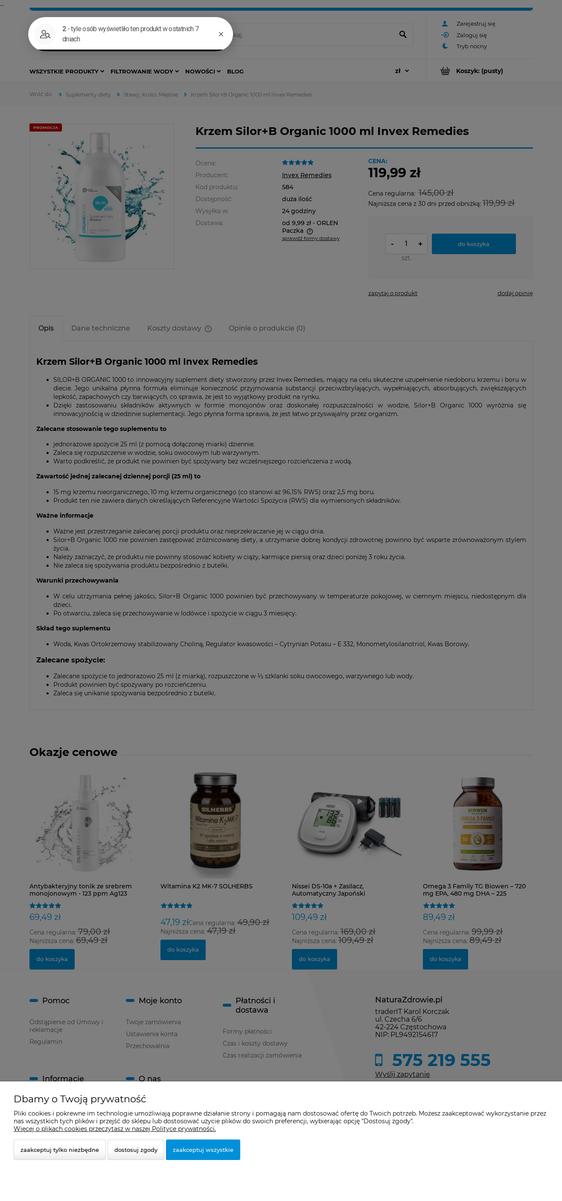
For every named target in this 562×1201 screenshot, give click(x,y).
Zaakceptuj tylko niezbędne (59, 1149)
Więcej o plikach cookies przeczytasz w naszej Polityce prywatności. (115, 1129)
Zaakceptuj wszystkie (203, 1149)
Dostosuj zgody (135, 1149)
